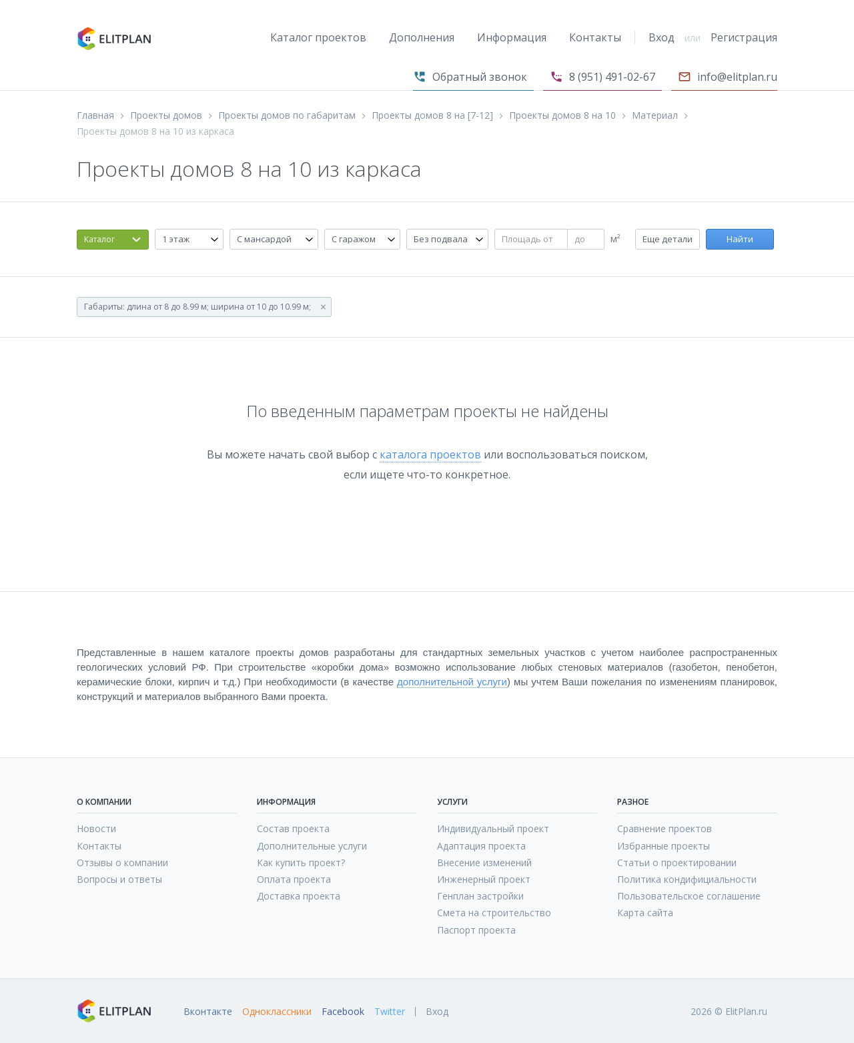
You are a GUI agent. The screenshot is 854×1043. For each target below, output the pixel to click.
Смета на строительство (494, 912)
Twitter (389, 1011)
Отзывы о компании (122, 862)
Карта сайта (645, 912)
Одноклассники (277, 1011)
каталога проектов (430, 454)
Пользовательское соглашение (689, 896)
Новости (96, 828)
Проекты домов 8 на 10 (562, 115)
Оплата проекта (294, 879)
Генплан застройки (480, 896)
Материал (655, 115)
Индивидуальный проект (493, 828)
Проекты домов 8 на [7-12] (432, 115)
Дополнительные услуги (312, 845)
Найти (740, 239)
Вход (662, 37)
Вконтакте (207, 1011)
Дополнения (421, 37)
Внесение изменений (484, 862)
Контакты (595, 37)
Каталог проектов (318, 37)
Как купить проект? (301, 862)
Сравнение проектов (664, 828)
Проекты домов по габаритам (287, 115)
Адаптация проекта (481, 845)
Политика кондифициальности (687, 879)
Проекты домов (166, 115)
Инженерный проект (483, 879)
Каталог (99, 239)
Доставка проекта (298, 896)
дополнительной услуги (452, 681)
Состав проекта (293, 828)
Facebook (343, 1011)
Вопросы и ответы (119, 879)
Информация (511, 37)
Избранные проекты (663, 845)
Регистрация (744, 37)
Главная (95, 115)
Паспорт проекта (476, 930)
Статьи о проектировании (677, 862)
